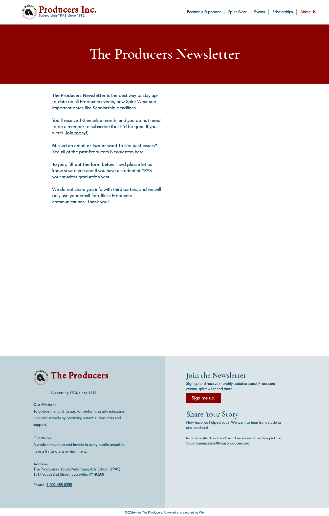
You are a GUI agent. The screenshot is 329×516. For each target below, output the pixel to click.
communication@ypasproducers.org (220, 443)
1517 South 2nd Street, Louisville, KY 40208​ (68, 474)
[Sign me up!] (203, 398)
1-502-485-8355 (59, 484)
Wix (201, 512)
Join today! (76, 133)
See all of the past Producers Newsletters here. (98, 152)
